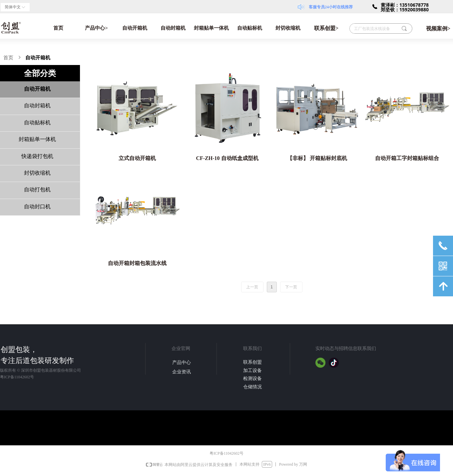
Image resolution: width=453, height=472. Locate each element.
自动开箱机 (134, 28)
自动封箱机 (173, 28)
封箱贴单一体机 (211, 28)
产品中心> (96, 28)
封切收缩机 (287, 28)
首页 (58, 28)
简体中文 (13, 7)
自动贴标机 (249, 28)
